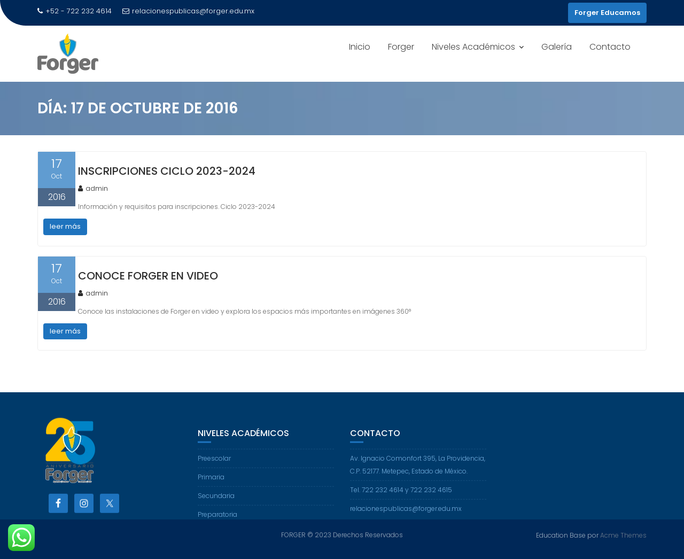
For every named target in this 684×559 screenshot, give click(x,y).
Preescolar (214, 463)
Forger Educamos (607, 12)
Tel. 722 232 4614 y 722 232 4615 (401, 494)
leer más (65, 226)
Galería (556, 47)
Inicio (359, 47)
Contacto (610, 47)
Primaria (211, 481)
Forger (401, 47)
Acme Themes (623, 534)
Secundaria (216, 500)
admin (93, 188)
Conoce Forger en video (148, 275)
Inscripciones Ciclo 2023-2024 (166, 171)
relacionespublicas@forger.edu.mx (188, 11)
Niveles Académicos (473, 47)
